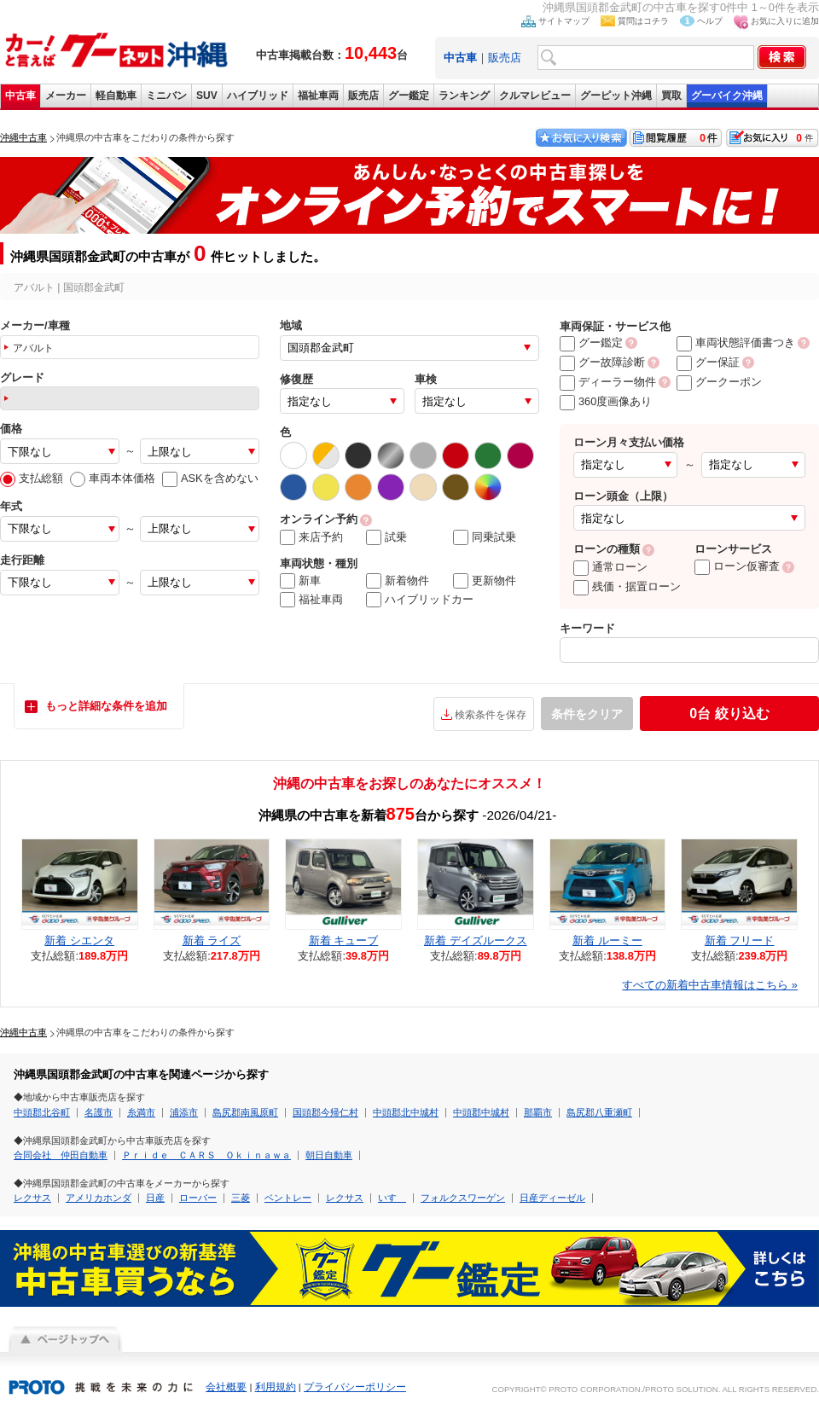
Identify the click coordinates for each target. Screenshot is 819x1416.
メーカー (65, 96)
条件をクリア (587, 714)
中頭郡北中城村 (406, 1112)
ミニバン (166, 96)
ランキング (464, 96)
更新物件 (484, 581)
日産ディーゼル (552, 1198)
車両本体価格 (112, 478)
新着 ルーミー (607, 940)
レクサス (32, 1198)
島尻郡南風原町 (245, 1112)
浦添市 (184, 1112)
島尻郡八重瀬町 (599, 1112)
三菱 (240, 1198)
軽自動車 (116, 96)
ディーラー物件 (608, 381)
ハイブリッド (257, 96)
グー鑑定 (408, 96)
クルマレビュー (535, 96)
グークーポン (719, 381)
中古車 (20, 96)
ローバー (198, 1198)
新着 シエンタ (79, 940)
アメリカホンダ (98, 1198)
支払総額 (31, 478)
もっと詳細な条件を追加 (106, 705)
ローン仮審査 (737, 566)
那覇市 (538, 1112)
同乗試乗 (484, 537)
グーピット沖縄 (616, 96)
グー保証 (708, 362)
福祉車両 (318, 96)
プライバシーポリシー (355, 1387)
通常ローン (610, 566)
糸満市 (141, 1112)
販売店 (504, 57)
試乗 (386, 537)
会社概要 (226, 1387)
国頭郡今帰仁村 (325, 1112)
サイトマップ (564, 21)
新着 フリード (740, 940)
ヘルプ (710, 21)
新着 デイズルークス (475, 940)
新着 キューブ (344, 940)
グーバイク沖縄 (727, 96)
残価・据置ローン (627, 586)
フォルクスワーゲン (463, 1198)
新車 (300, 581)
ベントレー (287, 1198)
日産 (155, 1198)
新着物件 (397, 581)
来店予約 (311, 537)
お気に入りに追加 (785, 21)
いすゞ (392, 1198)
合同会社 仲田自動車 (60, 1155)
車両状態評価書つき (736, 342)
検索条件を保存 (490, 715)
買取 (671, 96)
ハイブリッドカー (419, 599)
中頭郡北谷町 (42, 1112)
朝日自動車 (328, 1155)
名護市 (98, 1112)
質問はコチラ (643, 21)
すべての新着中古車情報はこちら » (710, 984)
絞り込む (729, 713)
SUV (207, 96)
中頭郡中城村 (481, 1112)
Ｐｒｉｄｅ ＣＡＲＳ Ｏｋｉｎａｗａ (206, 1155)
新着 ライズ (212, 940)
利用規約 (275, 1387)
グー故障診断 (602, 362)
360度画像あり (606, 401)
